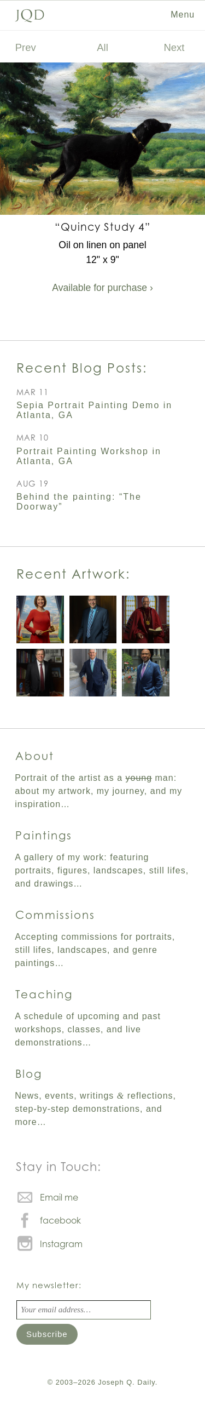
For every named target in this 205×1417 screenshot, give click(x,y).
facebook (60, 1220)
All (102, 47)
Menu (183, 14)
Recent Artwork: (73, 573)
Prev (25, 47)
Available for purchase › (102, 287)
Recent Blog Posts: (81, 367)
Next (174, 47)
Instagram (61, 1243)
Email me (59, 1197)
